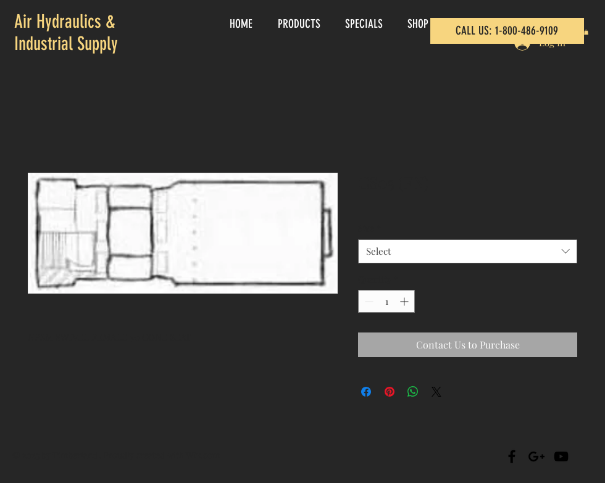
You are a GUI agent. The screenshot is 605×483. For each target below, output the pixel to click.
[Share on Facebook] (366, 391)
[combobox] (467, 251)
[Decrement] (367, 301)
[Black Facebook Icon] (511, 456)
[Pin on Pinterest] (389, 391)
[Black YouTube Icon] (561, 456)
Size (369, 228)
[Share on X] (436, 391)
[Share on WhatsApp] (413, 391)
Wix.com (203, 455)
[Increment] (405, 301)
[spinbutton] (386, 301)
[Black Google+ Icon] (536, 456)
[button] (586, 32)
